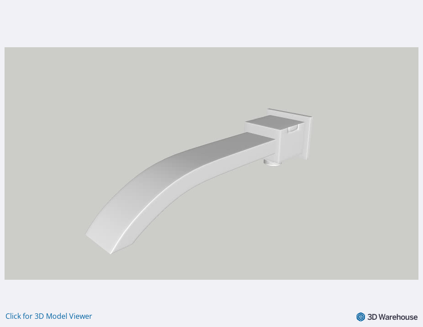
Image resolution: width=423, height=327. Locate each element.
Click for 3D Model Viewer (48, 316)
